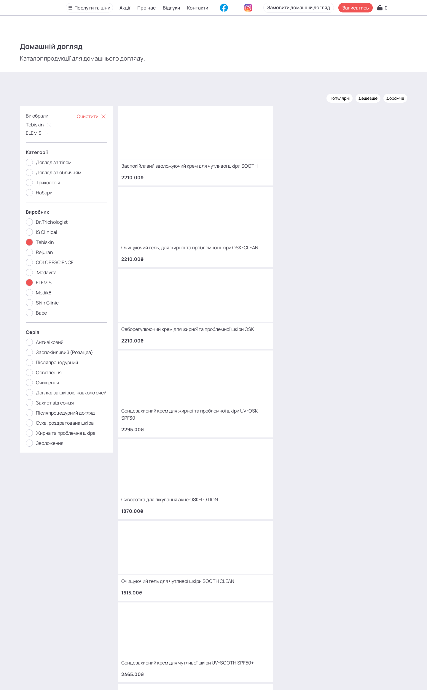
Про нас (147, 8)
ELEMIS (44, 132)
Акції (125, 8)
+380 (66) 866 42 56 (242, 600)
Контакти (198, 8)
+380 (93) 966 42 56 (242, 581)
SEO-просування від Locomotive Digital (333, 676)
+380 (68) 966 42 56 (242, 563)
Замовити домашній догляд (329, 8)
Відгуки (172, 8)
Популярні (333, 97)
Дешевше (361, 97)
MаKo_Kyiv (262, 634)
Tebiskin (45, 123)
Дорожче (389, 97)
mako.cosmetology (178, 634)
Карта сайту (203, 676)
